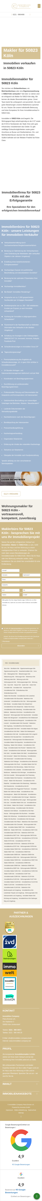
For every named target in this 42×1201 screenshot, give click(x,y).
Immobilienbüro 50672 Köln (30, 830)
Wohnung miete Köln (10, 679)
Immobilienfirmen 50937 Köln (30, 860)
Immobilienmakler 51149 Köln (12, 887)
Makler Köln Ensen (29, 767)
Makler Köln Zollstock (16, 745)
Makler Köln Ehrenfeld (10, 696)
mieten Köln (33, 685)
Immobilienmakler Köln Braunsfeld (13, 698)
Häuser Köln (17, 685)
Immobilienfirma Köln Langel (18, 800)
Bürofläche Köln (15, 668)
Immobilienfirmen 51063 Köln (30, 871)
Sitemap (21, 1113)
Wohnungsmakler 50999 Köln (28, 868)
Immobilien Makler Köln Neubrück (13, 778)
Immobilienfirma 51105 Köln (11, 879)
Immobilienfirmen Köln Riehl (11, 731)
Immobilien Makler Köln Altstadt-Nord (22, 704)
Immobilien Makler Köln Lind (18, 802)
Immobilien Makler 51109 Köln (12, 882)
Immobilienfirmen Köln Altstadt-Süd (13, 707)
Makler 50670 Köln (16, 830)
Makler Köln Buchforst (10, 819)
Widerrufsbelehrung (20, 1110)
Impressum (9, 1110)
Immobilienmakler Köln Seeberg (23, 759)
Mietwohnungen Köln (24, 674)
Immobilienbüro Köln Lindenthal (25, 696)
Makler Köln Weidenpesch (28, 731)
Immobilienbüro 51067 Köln (23, 873)
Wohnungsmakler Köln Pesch (12, 764)
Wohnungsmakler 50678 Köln (28, 835)
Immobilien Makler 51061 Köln (12, 871)
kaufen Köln (25, 685)
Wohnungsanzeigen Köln (24, 682)
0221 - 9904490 (18, 14)
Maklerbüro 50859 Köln (27, 854)
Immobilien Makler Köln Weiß (19, 753)
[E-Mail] (32, 594)
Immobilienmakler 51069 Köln (12, 876)
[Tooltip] (15, 1127)
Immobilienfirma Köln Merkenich (28, 761)
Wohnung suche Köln (22, 679)
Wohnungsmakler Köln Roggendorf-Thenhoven (17, 789)
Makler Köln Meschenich (15, 780)
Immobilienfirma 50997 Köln (11, 868)
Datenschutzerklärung (17, 628)
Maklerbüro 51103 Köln (27, 876)
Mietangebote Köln (12, 674)
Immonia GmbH (25, 1107)
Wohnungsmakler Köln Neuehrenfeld (21, 715)
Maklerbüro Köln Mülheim (11, 811)
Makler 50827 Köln (9, 852)
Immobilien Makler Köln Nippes (29, 728)
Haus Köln (10, 685)
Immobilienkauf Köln (9, 690)
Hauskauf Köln (27, 687)
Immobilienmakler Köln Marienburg (19, 783)
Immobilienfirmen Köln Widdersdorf (28, 717)
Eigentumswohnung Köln (11, 671)
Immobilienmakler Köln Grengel (20, 797)
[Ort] (32, 590)
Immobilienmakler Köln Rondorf (16, 748)
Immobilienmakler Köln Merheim (25, 808)
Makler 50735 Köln (9, 841)
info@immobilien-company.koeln (20, 1038)
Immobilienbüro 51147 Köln (23, 884)
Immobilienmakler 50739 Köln (12, 843)
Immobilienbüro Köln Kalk (11, 734)
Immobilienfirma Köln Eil (21, 786)
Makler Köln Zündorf (17, 805)
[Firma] (21, 579)
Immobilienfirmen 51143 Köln (30, 882)
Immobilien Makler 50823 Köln (12, 849)
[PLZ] (10, 590)
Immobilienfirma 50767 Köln (11, 846)
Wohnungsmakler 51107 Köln (28, 879)
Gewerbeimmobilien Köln (25, 671)
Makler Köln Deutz (29, 707)
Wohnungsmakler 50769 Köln (28, 846)
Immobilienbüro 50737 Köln (23, 841)
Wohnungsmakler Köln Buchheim (18, 813)
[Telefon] (10, 594)
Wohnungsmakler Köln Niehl (12, 728)
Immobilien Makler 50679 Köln (12, 838)
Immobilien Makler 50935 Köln (12, 860)
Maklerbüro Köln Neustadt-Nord (12, 737)
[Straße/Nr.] (21, 584)
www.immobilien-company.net (20, 1041)
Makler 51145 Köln (9, 884)
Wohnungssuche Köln (10, 682)
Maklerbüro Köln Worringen (18, 772)
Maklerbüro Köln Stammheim (29, 821)
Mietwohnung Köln (9, 676)
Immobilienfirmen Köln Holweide (27, 816)
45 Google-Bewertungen (21, 1164)
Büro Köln (7, 668)
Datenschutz (32, 1110)
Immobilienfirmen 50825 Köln (30, 849)
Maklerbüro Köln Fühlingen (11, 761)
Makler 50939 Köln (9, 863)
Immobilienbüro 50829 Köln (23, 852)
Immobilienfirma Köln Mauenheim (23, 726)
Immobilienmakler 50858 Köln (12, 854)
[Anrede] (10, 570)
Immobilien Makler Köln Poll (28, 764)
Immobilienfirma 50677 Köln (11, 835)
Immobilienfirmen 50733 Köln (30, 838)
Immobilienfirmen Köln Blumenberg (13, 767)
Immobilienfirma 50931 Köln (11, 857)
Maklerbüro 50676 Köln (27, 832)
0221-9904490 (37, 1196)
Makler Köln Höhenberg (20, 756)
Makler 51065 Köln (9, 873)
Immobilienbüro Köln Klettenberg (13, 709)
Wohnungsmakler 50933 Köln (28, 857)
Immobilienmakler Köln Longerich (28, 734)
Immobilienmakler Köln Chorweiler (13, 824)
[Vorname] (10, 575)
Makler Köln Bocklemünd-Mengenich (14, 720)
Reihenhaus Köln (30, 676)
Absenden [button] (21, 646)
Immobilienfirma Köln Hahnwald (17, 750)
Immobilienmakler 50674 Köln (12, 832)
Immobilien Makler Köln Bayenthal (13, 742)
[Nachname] (32, 575)
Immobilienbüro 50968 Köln (23, 863)
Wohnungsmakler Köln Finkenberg (25, 775)
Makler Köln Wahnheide (20, 794)
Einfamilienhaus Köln (22, 690)
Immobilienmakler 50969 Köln (12, 865)
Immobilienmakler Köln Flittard (12, 821)
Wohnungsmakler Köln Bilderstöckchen (23, 739)
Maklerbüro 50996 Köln (27, 865)
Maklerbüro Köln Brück (16, 712)
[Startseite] (21, 6)
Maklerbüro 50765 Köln (27, 843)
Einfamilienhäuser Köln (10, 693)
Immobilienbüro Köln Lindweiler (12, 769)
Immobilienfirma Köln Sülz (18, 701)
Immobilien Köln (17, 687)
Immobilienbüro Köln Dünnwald (25, 819)
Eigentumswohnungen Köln (27, 668)
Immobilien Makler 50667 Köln (16, 827)
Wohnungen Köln (20, 676)
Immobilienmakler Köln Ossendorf (19, 723)
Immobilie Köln (8, 687)
